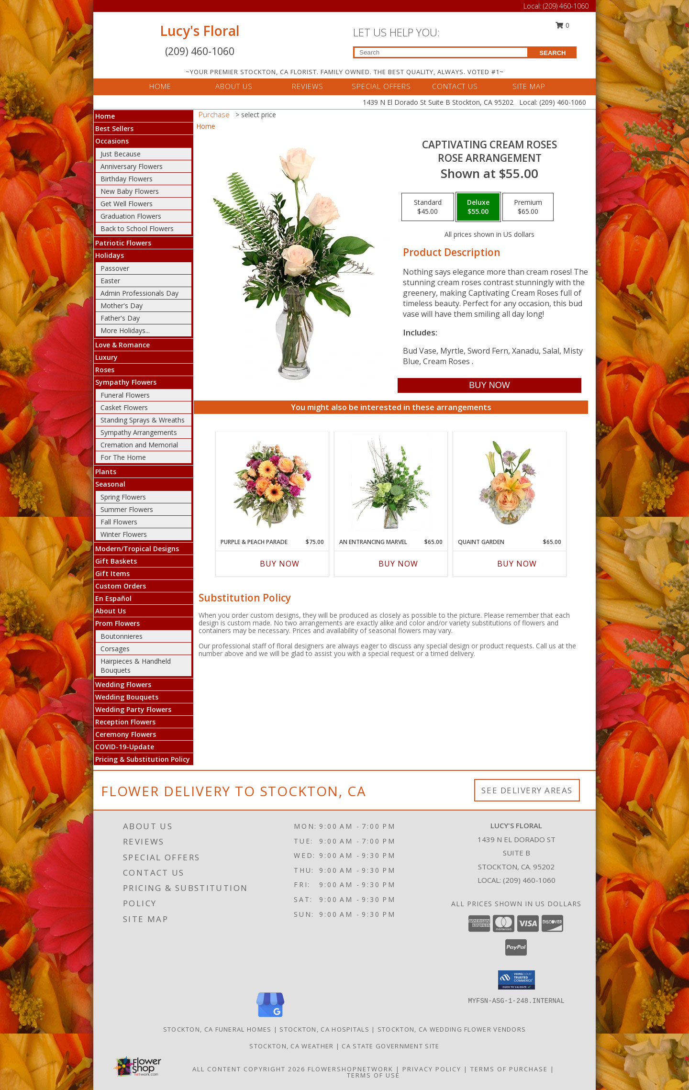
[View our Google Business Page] (270, 1017)
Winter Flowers (123, 534)
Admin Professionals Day (139, 293)
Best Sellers (114, 128)
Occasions (112, 140)
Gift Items (112, 573)
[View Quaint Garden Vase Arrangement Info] (510, 482)
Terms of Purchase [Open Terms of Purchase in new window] (509, 1069)
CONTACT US (455, 86)
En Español (113, 598)
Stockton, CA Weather (291, 1046)
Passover (114, 268)
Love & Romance (122, 344)
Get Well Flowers (126, 203)
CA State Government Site (390, 1046)
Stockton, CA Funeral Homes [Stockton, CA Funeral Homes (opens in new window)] (217, 1029)
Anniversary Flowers (131, 166)
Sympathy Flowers (125, 382)
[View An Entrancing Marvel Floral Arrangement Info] (391, 482)
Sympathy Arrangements (138, 432)
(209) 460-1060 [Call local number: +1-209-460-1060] (529, 880)
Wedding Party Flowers (133, 709)
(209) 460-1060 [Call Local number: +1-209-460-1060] (566, 6)
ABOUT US (234, 86)
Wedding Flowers (123, 684)
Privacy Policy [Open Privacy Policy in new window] (431, 1069)
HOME (160, 86)
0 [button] (563, 25)
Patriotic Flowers (123, 242)
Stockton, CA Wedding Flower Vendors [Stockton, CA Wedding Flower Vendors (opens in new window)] (452, 1029)
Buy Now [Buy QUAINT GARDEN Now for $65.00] (517, 563)
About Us (110, 610)
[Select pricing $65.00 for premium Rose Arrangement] (528, 207)
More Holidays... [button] (125, 330)
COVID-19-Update (124, 746)
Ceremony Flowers (125, 734)
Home (105, 116)
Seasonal (110, 484)
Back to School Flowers (137, 228)
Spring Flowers (123, 496)
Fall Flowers (118, 521)
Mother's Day (121, 305)
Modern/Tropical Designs (137, 548)
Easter (110, 280)
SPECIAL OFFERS (381, 86)
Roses (104, 369)
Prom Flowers (117, 623)
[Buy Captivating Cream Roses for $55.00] (489, 385)
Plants (105, 471)
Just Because (120, 153)
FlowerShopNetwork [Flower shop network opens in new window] (350, 1069)
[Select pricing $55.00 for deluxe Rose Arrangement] (478, 207)
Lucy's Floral (200, 31)
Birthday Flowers (126, 178)
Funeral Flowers (125, 395)
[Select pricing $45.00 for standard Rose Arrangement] (428, 207)
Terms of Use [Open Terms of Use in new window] (373, 1075)
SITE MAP (528, 86)
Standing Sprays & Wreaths (142, 419)
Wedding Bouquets (126, 696)
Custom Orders (120, 585)
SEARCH (553, 52)
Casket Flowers (124, 407)
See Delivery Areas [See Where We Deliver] (527, 790)
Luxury (106, 357)
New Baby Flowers (129, 191)
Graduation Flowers (130, 216)
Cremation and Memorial (139, 444)
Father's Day (120, 318)
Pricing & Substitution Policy (142, 759)
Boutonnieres (121, 636)
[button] (516, 980)
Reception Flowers (125, 721)
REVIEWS (307, 86)
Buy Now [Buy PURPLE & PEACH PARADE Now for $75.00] (280, 563)
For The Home (123, 457)
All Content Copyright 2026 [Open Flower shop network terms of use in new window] (248, 1069)
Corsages (115, 648)
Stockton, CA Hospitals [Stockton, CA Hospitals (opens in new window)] (324, 1029)
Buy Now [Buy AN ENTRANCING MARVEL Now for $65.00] (398, 563)
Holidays (109, 255)
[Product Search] (441, 52)
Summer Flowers (126, 509)
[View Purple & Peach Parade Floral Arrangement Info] (272, 482)
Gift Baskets (116, 561)
